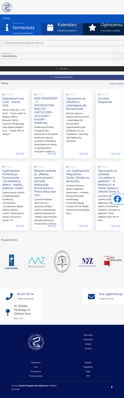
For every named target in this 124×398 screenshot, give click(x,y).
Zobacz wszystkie (116, 83)
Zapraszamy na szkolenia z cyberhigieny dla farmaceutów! (76, 104)
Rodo (88, 371)
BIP (88, 376)
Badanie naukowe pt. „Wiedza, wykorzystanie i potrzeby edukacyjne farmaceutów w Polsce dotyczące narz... (45, 183)
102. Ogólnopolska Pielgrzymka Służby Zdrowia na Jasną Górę (77, 176)
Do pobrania (36, 371)
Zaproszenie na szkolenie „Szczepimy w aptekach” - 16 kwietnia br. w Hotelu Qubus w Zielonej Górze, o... (109, 181)
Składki (88, 344)
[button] (62, 56)
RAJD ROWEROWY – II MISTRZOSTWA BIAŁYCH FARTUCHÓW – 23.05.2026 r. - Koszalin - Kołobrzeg (46, 111)
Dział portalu (6, 53)
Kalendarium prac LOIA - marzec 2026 (13, 102)
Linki (36, 367)
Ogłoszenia (36, 362)
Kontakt (88, 348)
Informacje (88, 335)
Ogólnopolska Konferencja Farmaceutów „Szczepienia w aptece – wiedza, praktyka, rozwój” (13, 179)
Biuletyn (88, 362)
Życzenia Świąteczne (105, 100)
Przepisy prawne (36, 376)
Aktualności (88, 339)
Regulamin (88, 367)
